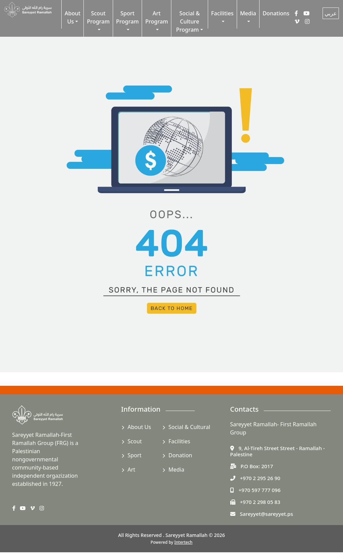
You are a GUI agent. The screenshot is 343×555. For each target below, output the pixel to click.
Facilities (179, 441)
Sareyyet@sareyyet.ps (266, 513)
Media (176, 469)
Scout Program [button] (98, 17)
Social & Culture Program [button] (188, 21)
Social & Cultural (190, 427)
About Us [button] (72, 17)
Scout (135, 441)
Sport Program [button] (127, 17)
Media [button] (248, 13)
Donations (276, 13)
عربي (331, 13)
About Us (139, 427)
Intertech (183, 542)
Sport (135, 455)
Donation (180, 455)
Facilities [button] (222, 13)
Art (132, 469)
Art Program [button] (156, 17)
